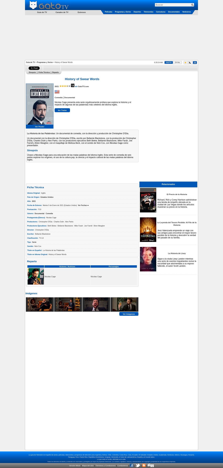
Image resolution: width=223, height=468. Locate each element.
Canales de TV (61, 12)
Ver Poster (39, 127)
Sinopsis (32, 72)
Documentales (174, 12)
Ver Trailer (62, 110)
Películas (108, 12)
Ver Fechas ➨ (83, 205)
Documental (69, 97)
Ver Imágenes (129, 314)
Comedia (58, 97)
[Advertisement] (111, 37)
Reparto (55, 72)
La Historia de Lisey (177, 253)
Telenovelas (148, 12)
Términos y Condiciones (105, 466)
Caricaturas (160, 12)
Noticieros (186, 12)
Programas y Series (123, 12)
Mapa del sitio (88, 466)
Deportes (137, 12)
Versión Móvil (74, 466)
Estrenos (82, 12)
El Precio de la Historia (177, 194)
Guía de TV (30, 62)
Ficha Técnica (44, 72)
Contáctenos (122, 466)
